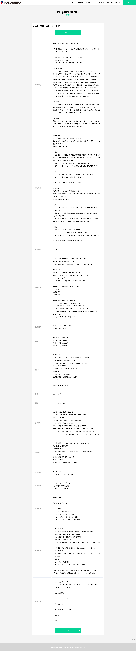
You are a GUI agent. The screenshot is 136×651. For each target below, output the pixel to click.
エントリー (68, 33)
